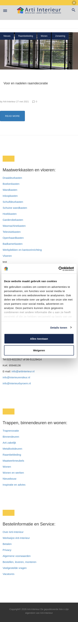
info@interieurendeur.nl (16, 377)
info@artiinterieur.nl (23, 371)
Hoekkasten (10, 213)
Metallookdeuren (12, 448)
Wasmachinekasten (14, 225)
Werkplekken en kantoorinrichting (22, 249)
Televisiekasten (12, 231)
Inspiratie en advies (14, 484)
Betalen (7, 543)
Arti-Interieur (9, 101)
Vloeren (7, 255)
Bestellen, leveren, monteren (19, 561)
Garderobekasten (13, 219)
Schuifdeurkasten (13, 201)
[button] (74, 3)
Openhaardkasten (13, 237)
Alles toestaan (39, 338)
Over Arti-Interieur (13, 531)
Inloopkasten (10, 195)
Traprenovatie (11, 430)
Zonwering (60, 36)
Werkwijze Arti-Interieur (16, 537)
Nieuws (7, 36)
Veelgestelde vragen (15, 567)
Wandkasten (10, 189)
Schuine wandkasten (15, 207)
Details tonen (58, 327)
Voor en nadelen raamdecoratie (26, 83)
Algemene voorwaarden (17, 555)
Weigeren (39, 350)
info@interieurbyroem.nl (17, 383)
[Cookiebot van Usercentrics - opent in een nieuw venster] (58, 268)
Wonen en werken (13, 472)
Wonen (44, 36)
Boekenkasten (11, 183)
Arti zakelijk (9, 442)
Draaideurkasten (12, 177)
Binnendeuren (11, 436)
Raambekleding (25, 36)
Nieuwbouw (9, 478)
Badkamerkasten (13, 243)
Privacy (7, 549)
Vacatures (8, 573)
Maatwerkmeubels (13, 460)
